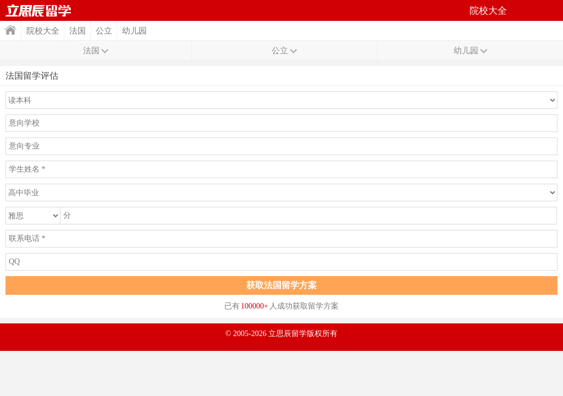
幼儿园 (134, 30)
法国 (77, 30)
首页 (38, 10)
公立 (104, 30)
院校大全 (42, 30)
